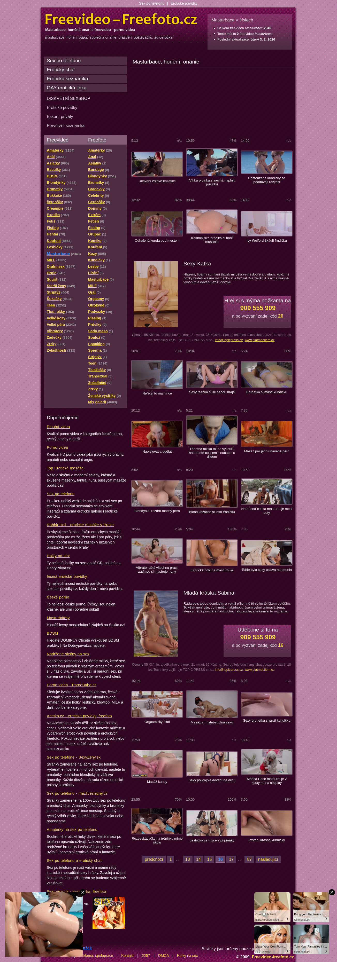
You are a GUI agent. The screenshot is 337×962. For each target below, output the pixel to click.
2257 (146, 955)
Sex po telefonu (152, 3)
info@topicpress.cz (229, 340)
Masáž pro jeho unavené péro (266, 451)
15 (209, 859)
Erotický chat (61, 69)
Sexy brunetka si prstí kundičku (266, 720)
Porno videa (57, 447)
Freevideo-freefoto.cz (273, 957)
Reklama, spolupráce (96, 955)
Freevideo (57, 140)
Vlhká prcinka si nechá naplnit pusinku (211, 182)
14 (198, 859)
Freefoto (97, 140)
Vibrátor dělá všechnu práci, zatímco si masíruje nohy (157, 569)
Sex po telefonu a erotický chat (74, 860)
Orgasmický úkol (157, 722)
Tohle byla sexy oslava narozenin (267, 570)
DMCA (163, 955)
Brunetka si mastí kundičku (266, 392)
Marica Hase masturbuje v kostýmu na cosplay (267, 781)
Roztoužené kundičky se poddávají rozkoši (266, 180)
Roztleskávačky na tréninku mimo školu (157, 840)
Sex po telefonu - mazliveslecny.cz (77, 793)
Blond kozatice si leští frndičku (212, 512)
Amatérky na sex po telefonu (72, 829)
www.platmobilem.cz (260, 340)
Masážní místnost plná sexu (212, 722)
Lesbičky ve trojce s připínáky (212, 840)
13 (187, 859)
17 (231, 859)
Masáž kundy (157, 782)
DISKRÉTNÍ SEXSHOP (68, 98)
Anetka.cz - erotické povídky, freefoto (79, 716)
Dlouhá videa (58, 426)
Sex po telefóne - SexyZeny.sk (74, 757)
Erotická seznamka (67, 78)
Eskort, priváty (60, 116)
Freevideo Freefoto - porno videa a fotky (121, 19)
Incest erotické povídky (67, 576)
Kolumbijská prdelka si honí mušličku (212, 240)
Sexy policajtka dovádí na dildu (211, 780)
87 (249, 859)
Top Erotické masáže (65, 468)
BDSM (52, 633)
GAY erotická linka (67, 87)
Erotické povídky (184, 3)
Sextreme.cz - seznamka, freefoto (76, 891)
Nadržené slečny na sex (68, 654)
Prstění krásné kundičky (267, 840)
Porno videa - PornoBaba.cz (71, 685)
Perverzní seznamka (66, 125)
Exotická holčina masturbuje (212, 570)
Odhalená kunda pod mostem (157, 240)
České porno (58, 597)
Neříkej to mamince (157, 393)
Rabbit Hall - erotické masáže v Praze (80, 525)
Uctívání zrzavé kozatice (157, 181)
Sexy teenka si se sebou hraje (212, 392)
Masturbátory (58, 618)
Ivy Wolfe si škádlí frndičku (267, 240)
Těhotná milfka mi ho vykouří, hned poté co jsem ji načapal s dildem (212, 453)
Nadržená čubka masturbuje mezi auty (266, 511)
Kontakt (127, 955)
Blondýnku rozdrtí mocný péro (157, 511)
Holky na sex (58, 556)
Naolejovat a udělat (157, 451)
